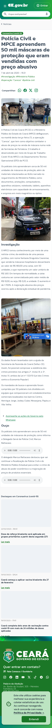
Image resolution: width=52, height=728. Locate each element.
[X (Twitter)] (29, 677)
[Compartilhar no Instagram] (36, 90)
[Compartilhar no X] (30, 90)
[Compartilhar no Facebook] (25, 90)
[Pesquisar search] (5, 14)
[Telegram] (41, 677)
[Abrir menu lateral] (4, 5)
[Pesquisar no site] (26, 14)
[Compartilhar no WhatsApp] (19, 90)
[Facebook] (10, 677)
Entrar (42, 5)
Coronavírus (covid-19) (12, 33)
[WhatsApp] (47, 677)
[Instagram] (4, 677)
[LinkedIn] (17, 677)
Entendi (34, 719)
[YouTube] (23, 677)
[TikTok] (35, 677)
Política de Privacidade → (29, 713)
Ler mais (5, 542)
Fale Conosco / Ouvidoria (19, 671)
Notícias (5, 24)
